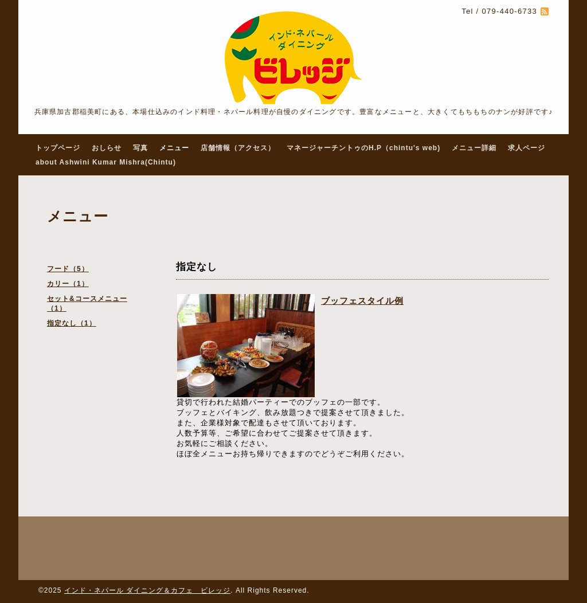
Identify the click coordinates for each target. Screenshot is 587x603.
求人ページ (526, 148)
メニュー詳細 (474, 148)
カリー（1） (68, 284)
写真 (140, 148)
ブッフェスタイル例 (362, 301)
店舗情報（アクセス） (238, 148)
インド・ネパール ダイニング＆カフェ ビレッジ (147, 590)
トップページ (58, 148)
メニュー (174, 148)
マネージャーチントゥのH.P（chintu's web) (363, 148)
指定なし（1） (71, 323)
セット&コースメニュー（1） (87, 303)
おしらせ (107, 148)
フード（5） (68, 269)
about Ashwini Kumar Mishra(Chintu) (106, 162)
